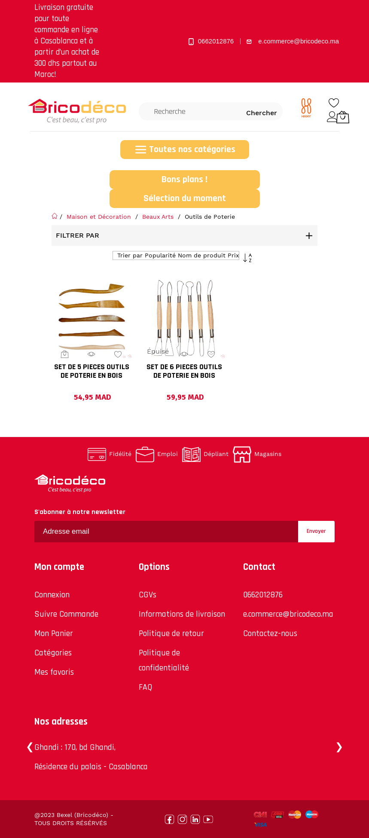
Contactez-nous (270, 633)
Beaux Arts (159, 216)
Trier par (130, 255)
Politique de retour (171, 633)
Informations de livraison (182, 614)
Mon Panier (53, 633)
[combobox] (189, 111)
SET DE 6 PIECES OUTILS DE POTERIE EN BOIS (184, 371)
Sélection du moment (184, 199)
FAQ (145, 687)
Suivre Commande (66, 614)
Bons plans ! (184, 180)
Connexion (52, 594)
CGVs (147, 594)
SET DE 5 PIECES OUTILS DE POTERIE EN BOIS (91, 371)
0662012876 (263, 594)
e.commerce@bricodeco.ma (288, 614)
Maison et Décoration (100, 216)
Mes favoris (54, 672)
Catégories (53, 652)
